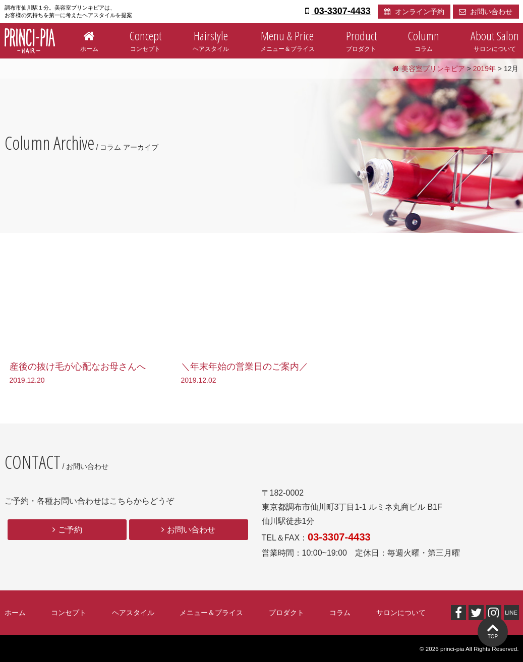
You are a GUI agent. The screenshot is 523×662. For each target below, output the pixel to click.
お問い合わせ (486, 12)
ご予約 (70, 529)
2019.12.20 (27, 380)
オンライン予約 (414, 12)
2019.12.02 (198, 380)
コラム (423, 38)
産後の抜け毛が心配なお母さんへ (78, 367)
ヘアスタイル (211, 38)
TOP (493, 636)
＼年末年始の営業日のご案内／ (244, 367)
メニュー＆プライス (287, 38)
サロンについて (495, 38)
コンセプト (145, 38)
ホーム (89, 38)
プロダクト (361, 38)
